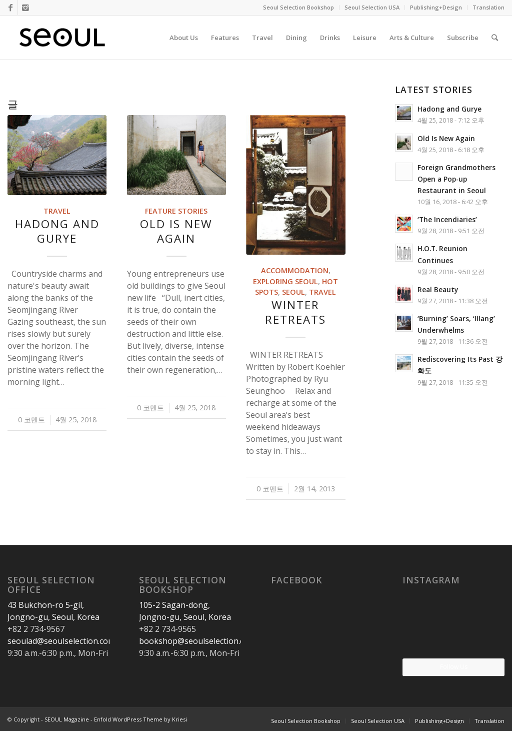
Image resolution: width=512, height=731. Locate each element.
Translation (488, 7)
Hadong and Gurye (57, 231)
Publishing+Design (436, 7)
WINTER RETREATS (295, 312)
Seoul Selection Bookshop (298, 7)
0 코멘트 (31, 419)
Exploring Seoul (285, 281)
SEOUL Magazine (66, 719)
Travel (57, 211)
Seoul (293, 292)
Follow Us (454, 666)
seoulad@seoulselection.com (61, 640)
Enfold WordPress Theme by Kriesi (140, 719)
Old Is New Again (176, 231)
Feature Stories (176, 211)
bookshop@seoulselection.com (197, 640)
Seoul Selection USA (372, 7)
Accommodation (294, 270)
